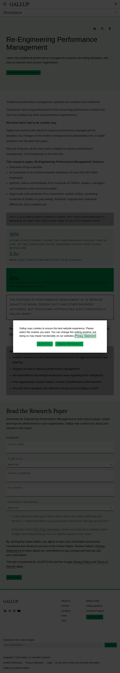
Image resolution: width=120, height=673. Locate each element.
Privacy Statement (85, 336)
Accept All (45, 344)
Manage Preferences (69, 344)
